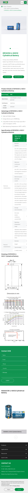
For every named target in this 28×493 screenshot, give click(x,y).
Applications (14, 449)
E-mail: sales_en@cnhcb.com (8, 469)
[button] (10, 48)
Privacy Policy (16, 485)
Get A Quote (7, 77)
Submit (7, 380)
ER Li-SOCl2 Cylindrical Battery (11, 8)
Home (4, 6)
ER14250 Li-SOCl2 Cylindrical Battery (13, 10)
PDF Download (18, 77)
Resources (14, 453)
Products (9, 6)
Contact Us (6, 463)
